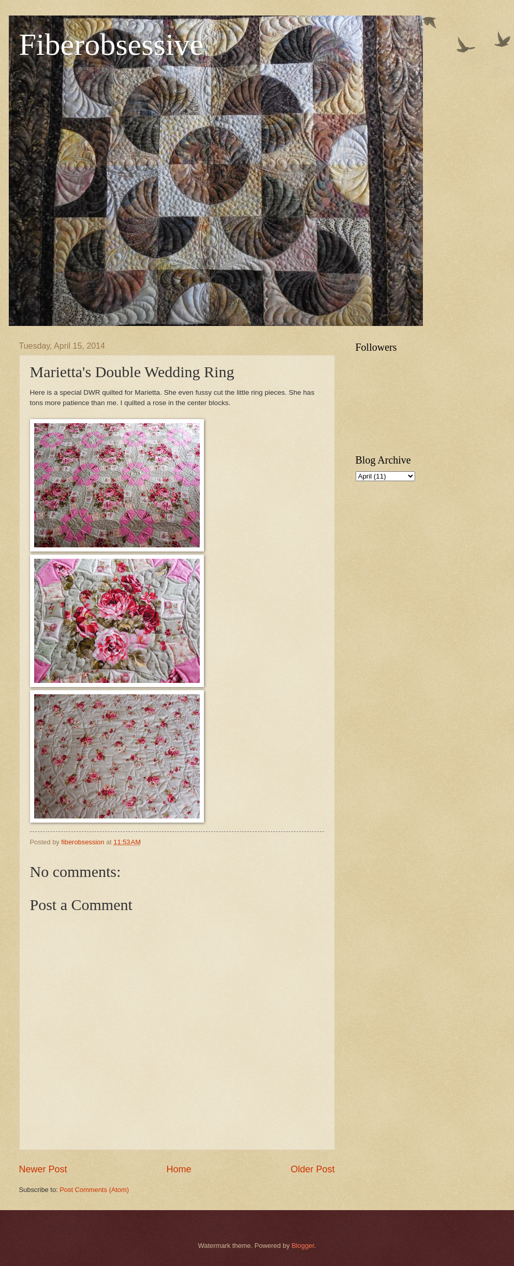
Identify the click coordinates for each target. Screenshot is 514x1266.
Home (178, 1169)
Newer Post (43, 1169)
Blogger (302, 1245)
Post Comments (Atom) (94, 1190)
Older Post (312, 1169)
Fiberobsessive (111, 44)
